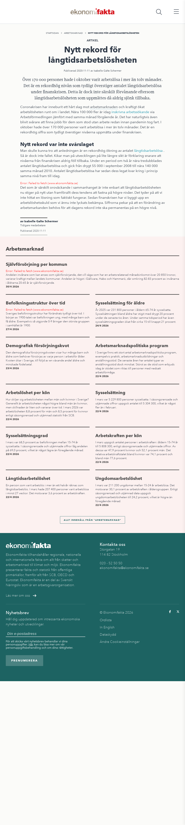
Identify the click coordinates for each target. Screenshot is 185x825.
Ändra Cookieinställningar (119, 642)
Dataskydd (108, 634)
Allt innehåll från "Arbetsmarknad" (92, 520)
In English (107, 627)
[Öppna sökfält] (159, 12)
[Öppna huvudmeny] (176, 12)
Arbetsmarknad (73, 33)
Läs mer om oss (21, 595)
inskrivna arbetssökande (130, 112)
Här (31, 644)
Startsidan (52, 33)
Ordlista (106, 620)
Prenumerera (24, 660)
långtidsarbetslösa (148, 151)
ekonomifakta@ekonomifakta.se (124, 568)
